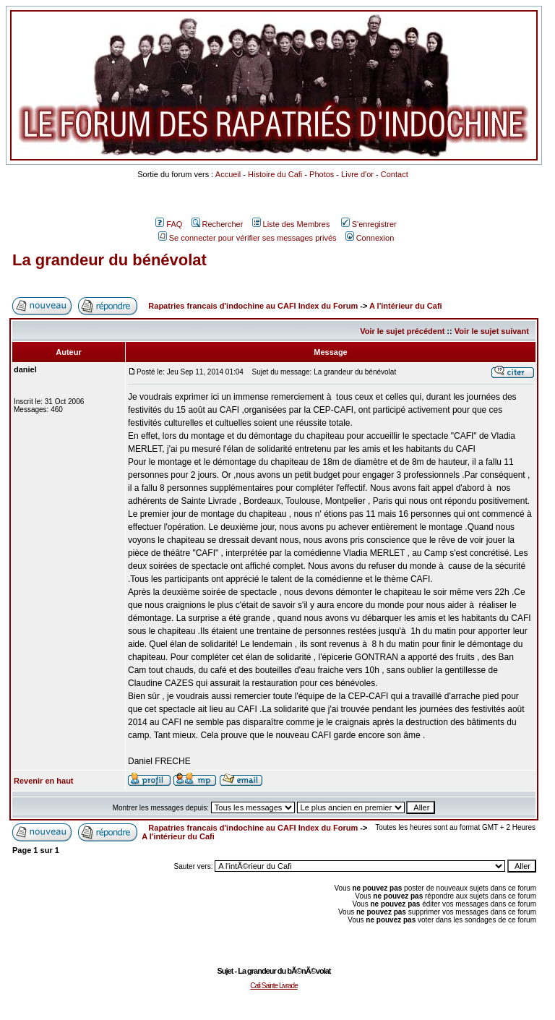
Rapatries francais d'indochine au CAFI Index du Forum (253, 305)
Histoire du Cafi (275, 174)
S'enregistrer (369, 224)
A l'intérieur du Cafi (405, 305)
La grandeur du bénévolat (109, 260)
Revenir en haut (44, 780)
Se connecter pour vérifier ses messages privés (247, 237)
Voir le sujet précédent (402, 331)
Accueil (228, 174)
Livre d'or (357, 174)
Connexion (370, 237)
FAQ (168, 224)
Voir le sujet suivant (492, 331)
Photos (321, 174)
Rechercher (218, 224)
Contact (394, 174)
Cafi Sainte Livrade (274, 986)
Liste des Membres (291, 224)
